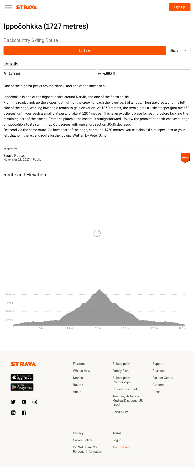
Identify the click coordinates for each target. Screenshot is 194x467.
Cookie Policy (82, 440)
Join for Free (121, 447)
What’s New (81, 371)
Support (158, 364)
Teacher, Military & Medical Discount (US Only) (128, 400)
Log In (117, 440)
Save (84, 51)
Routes (78, 385)
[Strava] (26, 7)
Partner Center (162, 378)
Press (156, 392)
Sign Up (179, 7)
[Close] (8, 7)
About (77, 392)
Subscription (121, 364)
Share (174, 51)
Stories (78, 378)
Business (158, 371)
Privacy (78, 433)
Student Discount (125, 389)
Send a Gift (120, 412)
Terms (117, 433)
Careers (158, 385)
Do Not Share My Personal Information (87, 449)
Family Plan (121, 371)
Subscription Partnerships (122, 380)
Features (79, 364)
